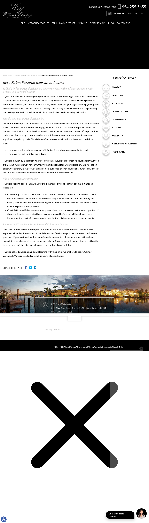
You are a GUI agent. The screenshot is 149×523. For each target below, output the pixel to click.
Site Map (48, 329)
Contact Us (123, 24)
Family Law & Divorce (63, 24)
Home (22, 24)
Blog (111, 24)
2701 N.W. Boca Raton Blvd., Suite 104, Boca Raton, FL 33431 (78, 312)
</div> (22, 511)
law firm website (97, 347)
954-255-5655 (65, 315)
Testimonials (97, 24)
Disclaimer (58, 329)
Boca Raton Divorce (34, 75)
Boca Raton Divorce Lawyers (14, 75)
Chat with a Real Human (121, 515)
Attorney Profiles (38, 24)
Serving (82, 24)
